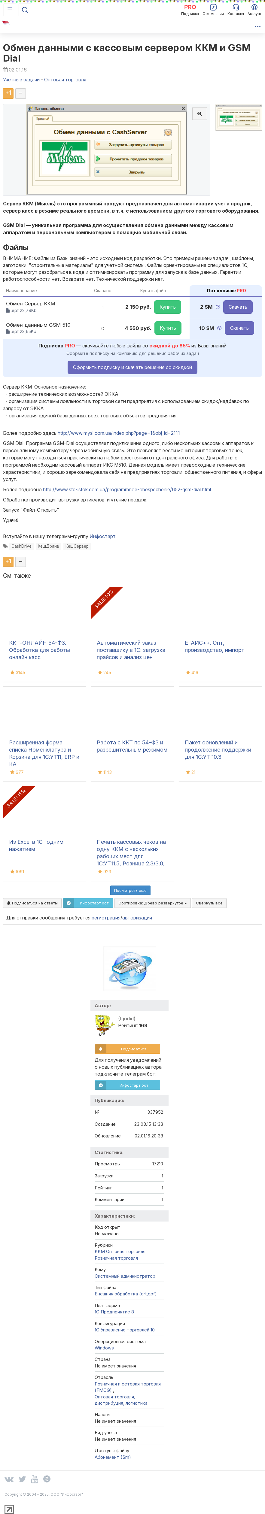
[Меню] (10, 10)
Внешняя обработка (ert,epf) (126, 1294)
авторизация (137, 918)
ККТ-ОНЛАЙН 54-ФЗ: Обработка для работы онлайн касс (39, 650)
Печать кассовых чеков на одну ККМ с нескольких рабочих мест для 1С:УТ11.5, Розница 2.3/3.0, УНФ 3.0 (131, 856)
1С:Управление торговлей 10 (125, 1330)
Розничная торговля (116, 1258)
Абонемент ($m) (113, 1457)
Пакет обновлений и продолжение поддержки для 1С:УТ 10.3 (218, 749)
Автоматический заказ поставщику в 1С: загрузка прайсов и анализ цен (131, 650)
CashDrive (21, 546)
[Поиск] (25, 10)
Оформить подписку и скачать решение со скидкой (132, 367)
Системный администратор (125, 1276)
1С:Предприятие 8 (114, 1312)
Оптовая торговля (125, 1251)
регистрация (106, 918)
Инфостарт (103, 536)
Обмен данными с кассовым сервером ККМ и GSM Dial (127, 53)
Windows (104, 1348)
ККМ (100, 1251)
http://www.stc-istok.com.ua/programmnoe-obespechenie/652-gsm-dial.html (127, 489)
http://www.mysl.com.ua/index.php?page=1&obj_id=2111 (119, 433)
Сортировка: (152, 903)
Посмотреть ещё (130, 890)
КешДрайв (48, 546)
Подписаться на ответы (32, 903)
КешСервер (77, 546)
